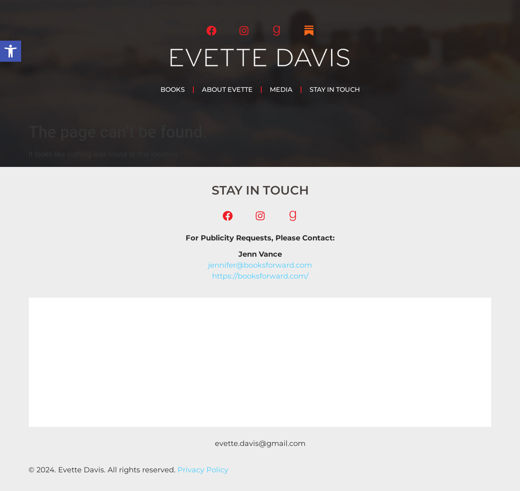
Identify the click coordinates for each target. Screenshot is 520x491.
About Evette (227, 89)
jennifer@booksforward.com (260, 265)
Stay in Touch (335, 89)
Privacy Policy (203, 469)
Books (172, 89)
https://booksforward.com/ (260, 276)
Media (281, 89)
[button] (10, 51)
